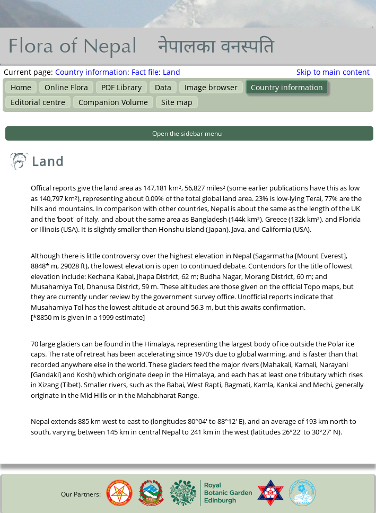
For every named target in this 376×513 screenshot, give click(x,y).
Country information (91, 72)
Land (171, 72)
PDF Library (121, 87)
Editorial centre (38, 102)
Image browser (211, 87)
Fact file (145, 72)
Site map (177, 102)
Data (163, 87)
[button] (189, 133)
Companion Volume (113, 102)
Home (21, 87)
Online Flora (66, 87)
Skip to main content (333, 72)
